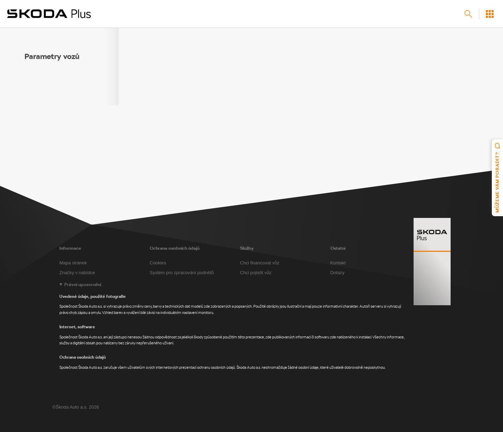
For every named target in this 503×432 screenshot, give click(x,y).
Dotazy (337, 272)
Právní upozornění (82, 284)
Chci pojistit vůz (255, 272)
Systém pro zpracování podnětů (182, 272)
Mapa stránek (73, 262)
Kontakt (338, 262)
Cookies (158, 262)
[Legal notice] (251, 326)
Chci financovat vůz (259, 262)
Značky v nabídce (77, 272)
